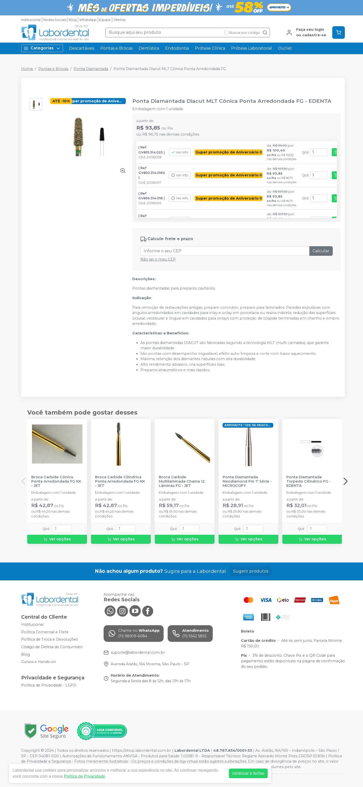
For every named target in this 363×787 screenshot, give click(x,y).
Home (27, 69)
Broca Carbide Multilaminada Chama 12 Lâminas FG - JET (182, 481)
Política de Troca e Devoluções (49, 639)
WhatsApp (88, 20)
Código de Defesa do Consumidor (52, 647)
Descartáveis (81, 48)
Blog (73, 20)
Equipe (105, 20)
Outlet (285, 48)
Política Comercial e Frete (45, 632)
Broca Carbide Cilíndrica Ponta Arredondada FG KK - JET (120, 481)
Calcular (321, 250)
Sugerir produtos (250, 571)
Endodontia (177, 48)
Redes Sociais (54, 20)
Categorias (42, 48)
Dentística (149, 48)
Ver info (179, 152)
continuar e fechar (248, 773)
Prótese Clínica (210, 48)
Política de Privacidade (84, 776)
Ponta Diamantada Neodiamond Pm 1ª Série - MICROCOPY (247, 481)
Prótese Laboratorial (251, 48)
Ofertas (119, 20)
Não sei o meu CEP (158, 259)
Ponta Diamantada (91, 69)
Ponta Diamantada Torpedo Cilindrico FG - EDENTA (308, 481)
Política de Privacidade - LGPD (48, 685)
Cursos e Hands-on (38, 661)
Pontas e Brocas (116, 48)
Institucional (31, 20)
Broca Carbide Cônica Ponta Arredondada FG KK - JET (56, 481)
